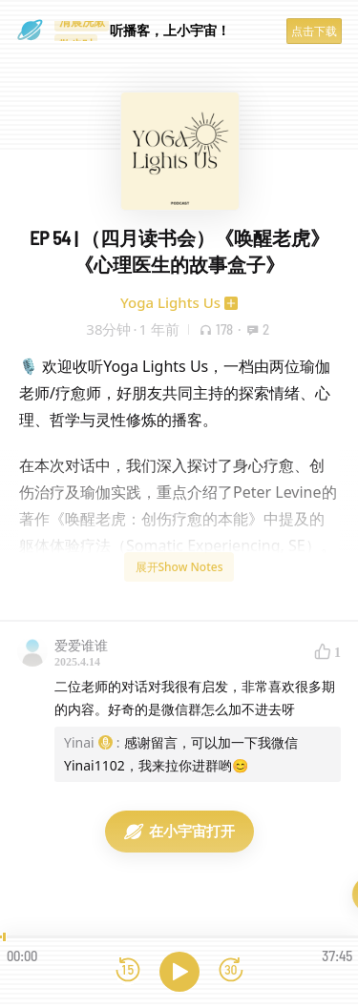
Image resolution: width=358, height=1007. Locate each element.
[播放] (179, 972)
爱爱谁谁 (81, 645)
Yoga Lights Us (170, 302)
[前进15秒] (231, 971)
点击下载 (314, 31)
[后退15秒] (128, 971)
